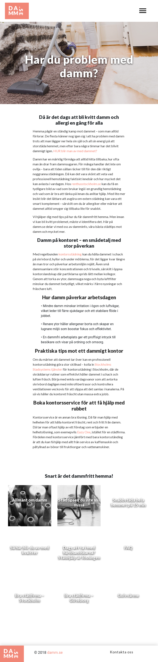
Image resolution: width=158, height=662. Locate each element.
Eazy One (84, 432)
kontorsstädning (70, 254)
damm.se (55, 652)
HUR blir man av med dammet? (75, 151)
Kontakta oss (121, 652)
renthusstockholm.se (86, 184)
